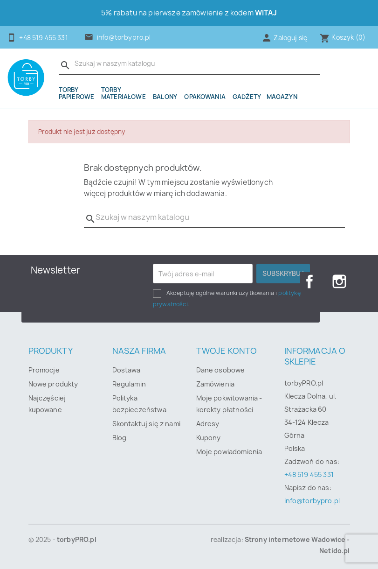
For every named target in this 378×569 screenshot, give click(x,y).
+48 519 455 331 (309, 474)
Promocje (44, 369)
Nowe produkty (53, 383)
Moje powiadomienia (229, 451)
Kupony (208, 437)
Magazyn (282, 96)
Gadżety (247, 96)
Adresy (208, 423)
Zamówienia (215, 383)
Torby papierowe (76, 93)
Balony (165, 96)
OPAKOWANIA (205, 96)
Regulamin (129, 383)
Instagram (339, 281)
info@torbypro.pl (124, 37)
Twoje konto (226, 351)
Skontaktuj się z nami (146, 423)
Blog (119, 437)
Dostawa (126, 369)
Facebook (309, 281)
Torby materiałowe (123, 93)
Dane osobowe (220, 369)
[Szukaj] (189, 64)
